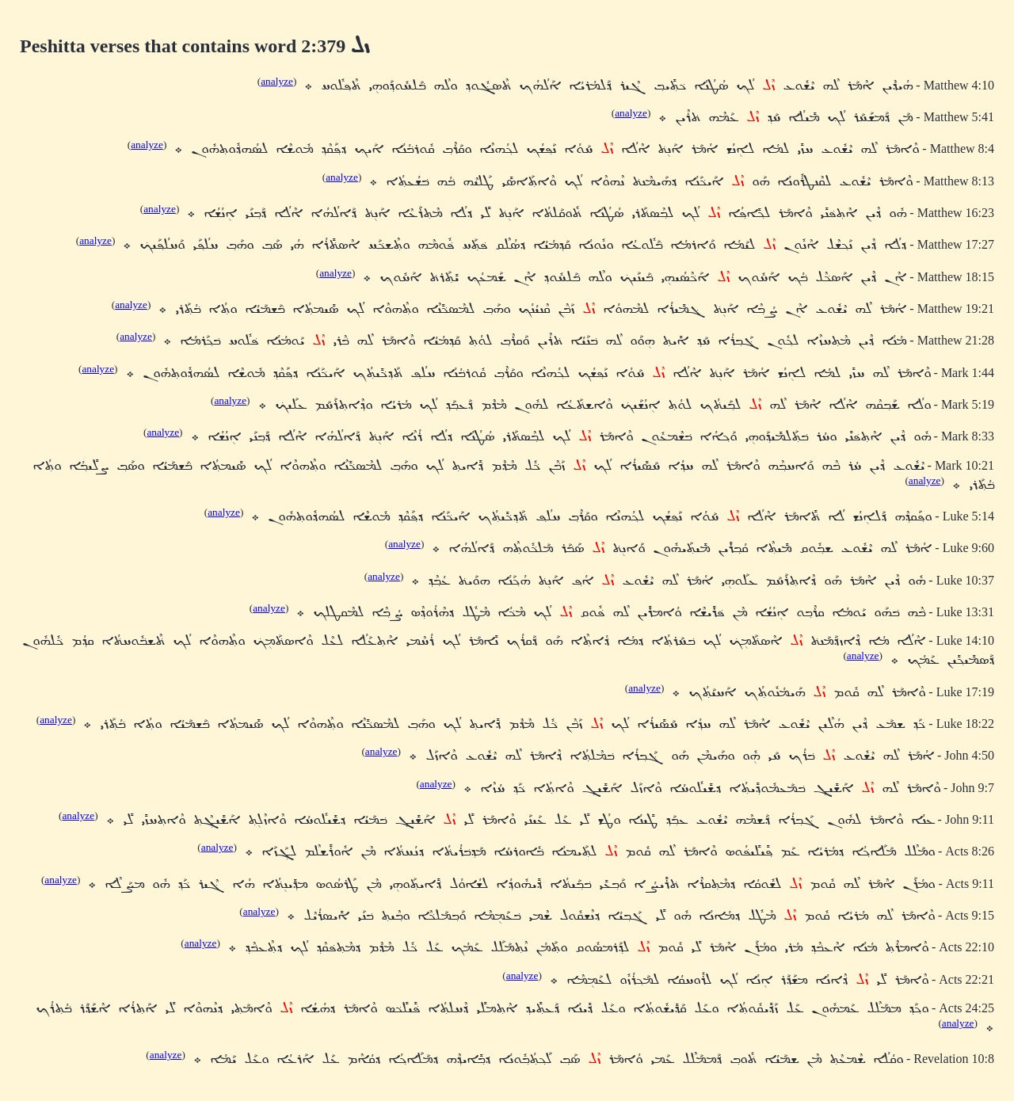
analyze (277, 81)
